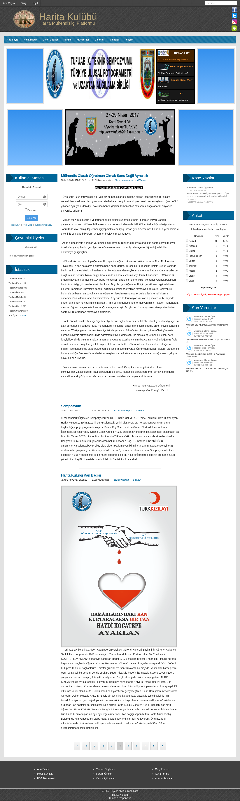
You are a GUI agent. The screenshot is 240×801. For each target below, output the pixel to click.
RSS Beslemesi (46, 778)
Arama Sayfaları (164, 778)
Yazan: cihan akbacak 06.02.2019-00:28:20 (208, 336)
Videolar (114, 39)
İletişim (129, 39)
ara (235, 3)
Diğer (190, 281)
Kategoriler (82, 39)
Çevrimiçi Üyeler (105, 778)
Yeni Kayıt (15, 225)
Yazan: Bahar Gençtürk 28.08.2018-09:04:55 (208, 365)
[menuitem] (9, 3)
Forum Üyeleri (104, 773)
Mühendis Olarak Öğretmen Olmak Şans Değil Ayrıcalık (104, 176)
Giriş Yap (31, 218)
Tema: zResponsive (120, 798)
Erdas (190, 276)
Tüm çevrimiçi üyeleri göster (21, 256)
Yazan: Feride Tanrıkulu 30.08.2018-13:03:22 (208, 351)
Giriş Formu (162, 769)
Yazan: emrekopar (124, 180)
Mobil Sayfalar (45, 773)
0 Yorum (140, 410)
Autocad (191, 246)
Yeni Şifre (27, 225)
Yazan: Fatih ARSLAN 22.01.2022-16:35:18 (208, 322)
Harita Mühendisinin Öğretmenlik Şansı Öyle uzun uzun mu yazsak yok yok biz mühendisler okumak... (208, 196)
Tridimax (191, 266)
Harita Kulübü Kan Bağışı (81, 475)
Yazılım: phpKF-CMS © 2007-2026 (119, 791)
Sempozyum (71, 406)
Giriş (23, 3)
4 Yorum (141, 180)
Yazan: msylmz (121, 480)
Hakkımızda (30, 39)
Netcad (191, 241)
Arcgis (190, 271)
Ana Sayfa (9, 3)
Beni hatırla (31, 210)
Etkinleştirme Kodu (43, 225)
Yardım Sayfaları (105, 769)
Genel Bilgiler (50, 39)
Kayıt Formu (162, 773)
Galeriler (99, 39)
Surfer (190, 261)
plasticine (22, 315)
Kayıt (35, 3)
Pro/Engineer (194, 256)
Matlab (190, 251)
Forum (67, 39)
